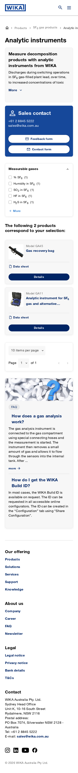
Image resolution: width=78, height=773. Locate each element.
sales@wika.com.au (23, 126)
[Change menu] (69, 8)
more (15, 468)
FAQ (14, 407)
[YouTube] (25, 750)
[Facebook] (34, 750)
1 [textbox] (21, 363)
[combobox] (27, 350)
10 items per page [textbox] (25, 350)
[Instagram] (7, 750)
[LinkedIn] (16, 750)
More (17, 211)
